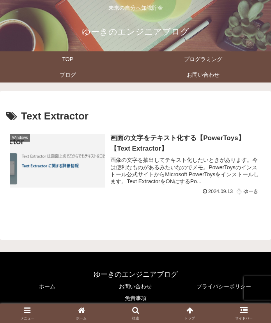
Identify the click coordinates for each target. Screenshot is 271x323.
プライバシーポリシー (224, 286)
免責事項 (136, 298)
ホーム (47, 286)
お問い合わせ (135, 286)
